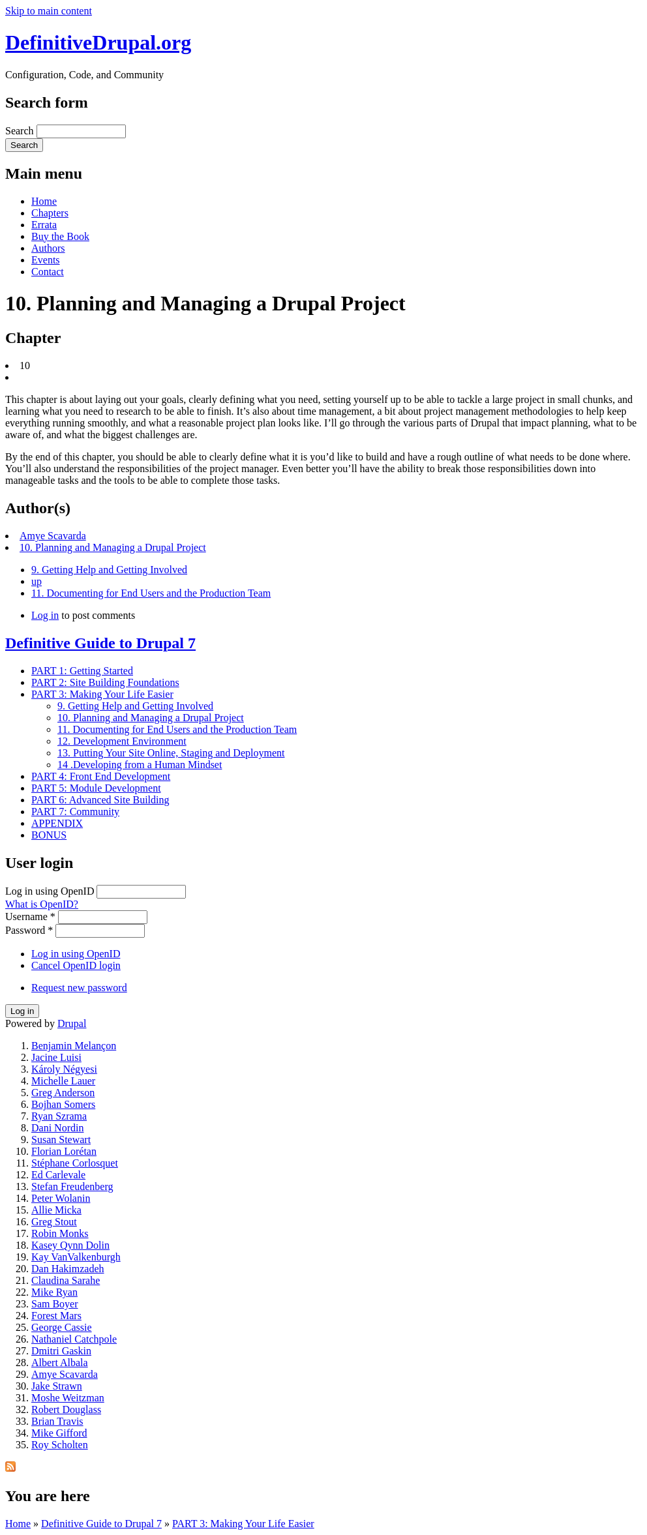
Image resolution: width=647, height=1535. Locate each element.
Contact (47, 271)
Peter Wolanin (60, 1198)
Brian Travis (57, 1421)
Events (45, 259)
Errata (44, 224)
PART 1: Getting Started (82, 670)
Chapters (49, 212)
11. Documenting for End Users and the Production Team (151, 593)
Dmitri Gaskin (61, 1350)
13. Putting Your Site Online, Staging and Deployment (170, 752)
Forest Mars (56, 1315)
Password (29, 930)
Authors (48, 248)
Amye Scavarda (53, 535)
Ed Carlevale (58, 1174)
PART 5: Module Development (96, 788)
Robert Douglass (66, 1409)
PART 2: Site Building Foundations (105, 682)
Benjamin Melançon (73, 1045)
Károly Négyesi (64, 1069)
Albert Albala (59, 1362)
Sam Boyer (54, 1303)
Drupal (71, 1023)
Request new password (79, 987)
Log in (45, 615)
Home (44, 201)
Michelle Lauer (63, 1080)
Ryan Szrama (59, 1116)
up (36, 581)
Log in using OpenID (51, 891)
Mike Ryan (54, 1292)
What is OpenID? (41, 904)
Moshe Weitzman (67, 1397)
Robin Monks (60, 1233)
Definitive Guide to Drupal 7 (100, 642)
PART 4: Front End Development (100, 776)
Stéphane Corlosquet (74, 1163)
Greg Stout (54, 1221)
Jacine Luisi (56, 1057)
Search (21, 130)
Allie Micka (56, 1209)
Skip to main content (48, 10)
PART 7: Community (75, 811)
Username (30, 916)
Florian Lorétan (64, 1151)
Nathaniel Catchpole (74, 1339)
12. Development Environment (122, 741)
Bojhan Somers (63, 1104)
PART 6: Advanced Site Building (100, 799)
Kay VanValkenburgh (76, 1256)
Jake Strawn (56, 1386)
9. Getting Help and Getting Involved (109, 569)
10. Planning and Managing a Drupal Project (113, 547)
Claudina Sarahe (65, 1280)
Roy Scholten (59, 1444)
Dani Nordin (57, 1127)
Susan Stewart (61, 1139)
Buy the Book (60, 236)
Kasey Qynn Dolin (70, 1245)
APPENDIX (57, 823)
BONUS (49, 835)
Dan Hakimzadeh (67, 1268)
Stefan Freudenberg (72, 1186)
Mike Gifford (59, 1432)
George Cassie (61, 1327)
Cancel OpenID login (76, 965)
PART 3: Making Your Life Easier (102, 694)
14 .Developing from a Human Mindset (139, 764)
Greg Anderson (63, 1092)
